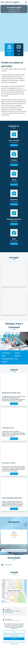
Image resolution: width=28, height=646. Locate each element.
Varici (16, 359)
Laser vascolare (6, 353)
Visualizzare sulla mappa (14, 590)
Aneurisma (17, 356)
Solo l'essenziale (14, 635)
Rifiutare (14, 631)
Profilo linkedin (8, 564)
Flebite (3, 356)
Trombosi (17, 353)
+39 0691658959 (9, 612)
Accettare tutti (14, 638)
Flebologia (4, 361)
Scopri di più (14, 145)
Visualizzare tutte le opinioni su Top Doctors (14, 550)
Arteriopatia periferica (7, 359)
